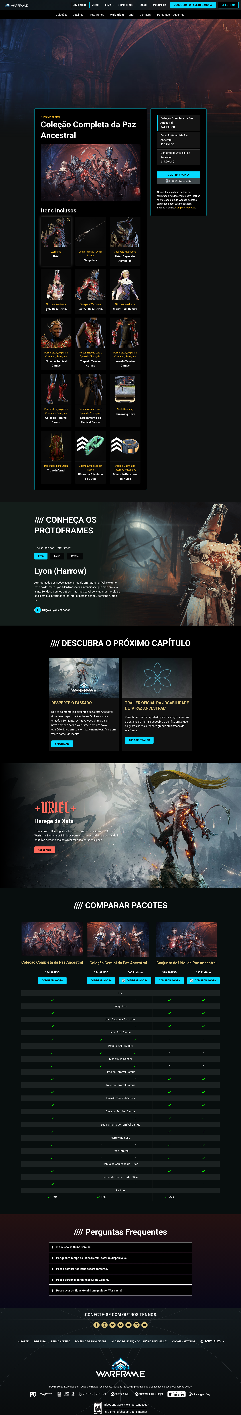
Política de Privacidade (90, 1341)
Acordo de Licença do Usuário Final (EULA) (139, 1341)
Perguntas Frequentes (171, 14)
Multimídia (159, 5)
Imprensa (40, 1341)
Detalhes (78, 14)
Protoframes (97, 14)
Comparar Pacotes (185, 207)
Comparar (146, 14)
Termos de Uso (60, 1341)
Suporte (23, 1341)
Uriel (132, 14)
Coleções (62, 14)
